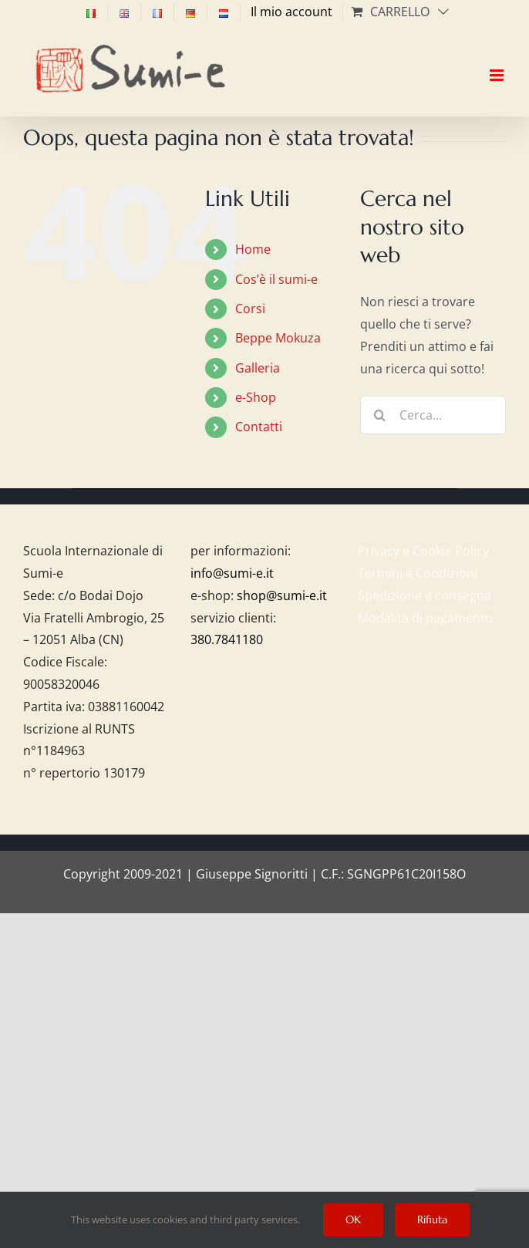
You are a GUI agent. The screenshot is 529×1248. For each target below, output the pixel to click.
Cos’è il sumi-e (276, 279)
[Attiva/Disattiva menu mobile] (498, 61)
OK (353, 1219)
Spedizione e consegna (424, 595)
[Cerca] (379, 415)
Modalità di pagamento (425, 617)
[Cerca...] (433, 415)
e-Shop (255, 397)
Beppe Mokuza (278, 337)
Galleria (257, 367)
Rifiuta (432, 1219)
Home (253, 249)
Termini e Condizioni (417, 573)
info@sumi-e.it (232, 573)
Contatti (258, 426)
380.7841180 (226, 639)
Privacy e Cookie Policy (423, 550)
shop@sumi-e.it (282, 595)
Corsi (250, 308)
